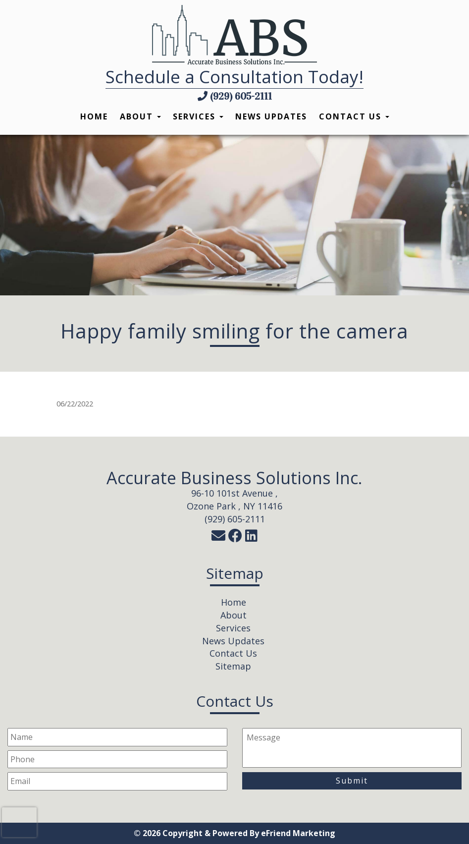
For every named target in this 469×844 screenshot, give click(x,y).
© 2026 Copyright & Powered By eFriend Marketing (234, 833)
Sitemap (233, 666)
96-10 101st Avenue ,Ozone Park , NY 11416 (234, 499)
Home (94, 116)
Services (198, 116)
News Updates (271, 116)
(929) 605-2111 (235, 96)
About (140, 116)
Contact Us (354, 116)
